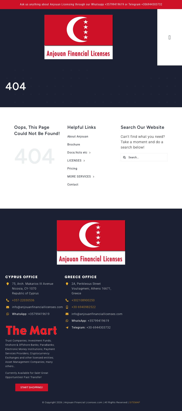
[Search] (124, 157)
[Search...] (144, 157)
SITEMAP (134, 402)
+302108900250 (83, 300)
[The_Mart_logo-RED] (31, 322)
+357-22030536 (23, 300)
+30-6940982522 (84, 307)
